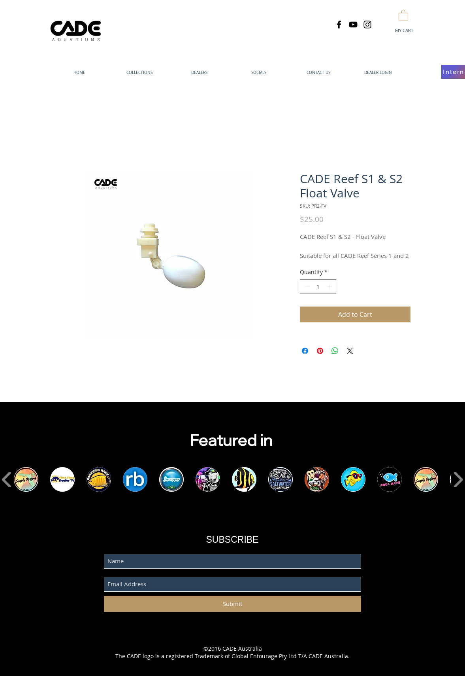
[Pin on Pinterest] (320, 351)
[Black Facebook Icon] (339, 24)
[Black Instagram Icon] (367, 24)
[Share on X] (350, 351)
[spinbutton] (318, 287)
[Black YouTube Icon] (353, 24)
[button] (403, 15)
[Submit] (232, 604)
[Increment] (330, 287)
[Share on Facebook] (305, 351)
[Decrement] (306, 287)
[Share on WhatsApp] (335, 351)
